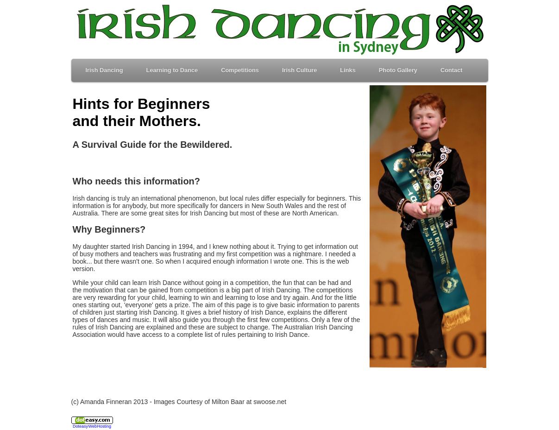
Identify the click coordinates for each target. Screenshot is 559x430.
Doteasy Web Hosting (92, 426)
